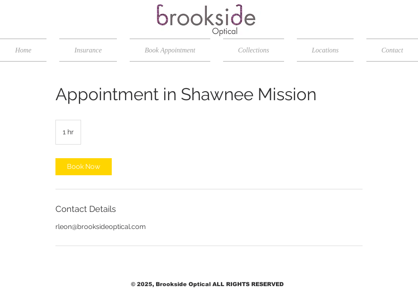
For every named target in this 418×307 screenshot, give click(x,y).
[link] (83, 166)
